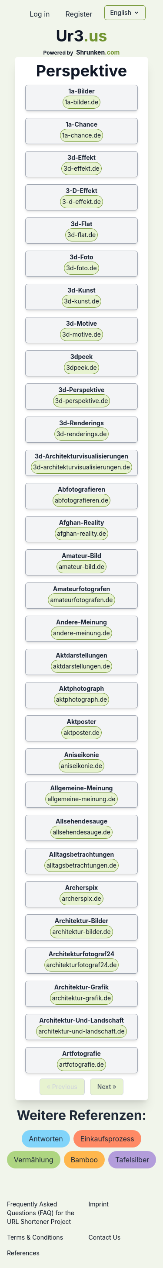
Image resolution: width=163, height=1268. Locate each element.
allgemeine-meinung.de (81, 799)
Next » (106, 1086)
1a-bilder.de (81, 102)
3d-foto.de (81, 268)
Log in (40, 14)
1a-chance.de (81, 135)
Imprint (99, 1204)
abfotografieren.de (81, 500)
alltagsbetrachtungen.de (81, 865)
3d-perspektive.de (81, 400)
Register (78, 14)
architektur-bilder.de (81, 931)
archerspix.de (81, 898)
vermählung (33, 1159)
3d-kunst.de (81, 301)
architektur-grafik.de (81, 998)
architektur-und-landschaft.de (81, 1031)
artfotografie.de (81, 1064)
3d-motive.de (81, 334)
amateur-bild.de (81, 566)
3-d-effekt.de (81, 201)
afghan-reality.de (81, 533)
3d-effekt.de (81, 168)
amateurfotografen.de (81, 599)
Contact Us (105, 1237)
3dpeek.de (81, 367)
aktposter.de (81, 732)
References (23, 1253)
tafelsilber (132, 1159)
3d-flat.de (81, 234)
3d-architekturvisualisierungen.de (81, 467)
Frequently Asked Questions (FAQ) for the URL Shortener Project (40, 1212)
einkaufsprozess (107, 1138)
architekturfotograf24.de (82, 964)
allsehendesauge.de (81, 832)
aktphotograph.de (81, 699)
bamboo (84, 1159)
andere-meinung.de (81, 633)
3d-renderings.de (82, 434)
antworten (46, 1138)
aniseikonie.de (81, 765)
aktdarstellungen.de (81, 666)
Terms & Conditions (35, 1237)
